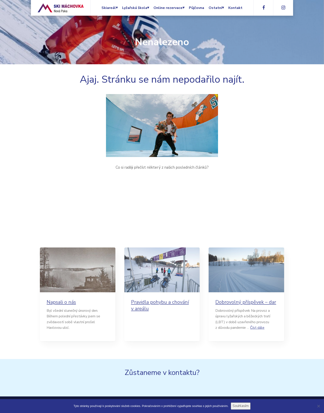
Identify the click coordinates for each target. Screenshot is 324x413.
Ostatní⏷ (216, 7)
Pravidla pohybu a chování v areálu (160, 305)
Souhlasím (241, 405)
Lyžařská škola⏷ (135, 7)
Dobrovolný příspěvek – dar (245, 302)
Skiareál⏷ (110, 7)
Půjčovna (196, 7)
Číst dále (257, 327)
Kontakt (235, 7)
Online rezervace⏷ (168, 7)
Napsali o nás (61, 302)
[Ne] (318, 406)
